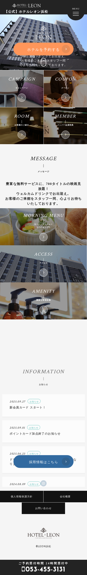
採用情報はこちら (43, 462)
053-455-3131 (43, 567)
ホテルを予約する (43, 49)
